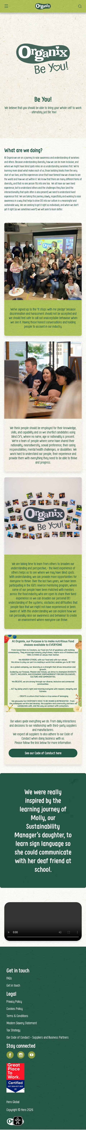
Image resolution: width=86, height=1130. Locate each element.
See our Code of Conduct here (43, 753)
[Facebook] (10, 1054)
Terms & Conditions (17, 1015)
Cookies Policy (14, 1008)
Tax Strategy (13, 1030)
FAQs (9, 978)
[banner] (43, 6)
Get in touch (13, 985)
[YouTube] (31, 1054)
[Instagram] (20, 1054)
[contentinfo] (43, 1038)
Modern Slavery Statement (21, 1023)
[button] (80, 6)
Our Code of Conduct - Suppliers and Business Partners (37, 1037)
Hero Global (12, 1102)
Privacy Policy (14, 1001)
